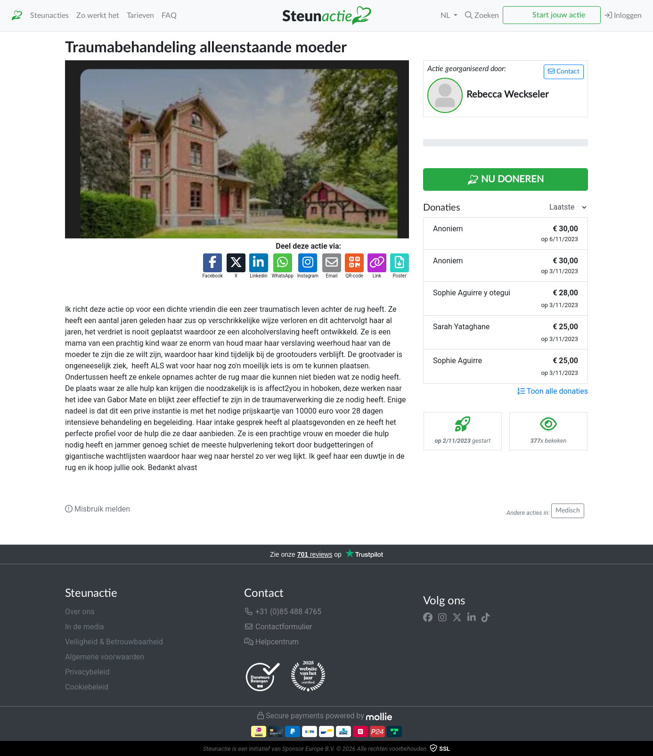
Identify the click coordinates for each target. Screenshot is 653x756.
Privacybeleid (87, 671)
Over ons (80, 611)
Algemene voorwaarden (104, 656)
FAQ (169, 15)
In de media (84, 626)
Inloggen (623, 15)
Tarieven (140, 15)
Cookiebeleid (86, 687)
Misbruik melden (97, 508)
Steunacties (49, 15)
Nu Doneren (505, 180)
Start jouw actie (558, 15)
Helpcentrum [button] (271, 641)
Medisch (567, 510)
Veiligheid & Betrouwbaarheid (114, 641)
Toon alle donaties (552, 391)
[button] (482, 15)
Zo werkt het (97, 15)
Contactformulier (278, 626)
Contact (564, 71)
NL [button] (446, 15)
